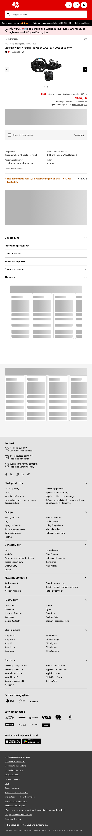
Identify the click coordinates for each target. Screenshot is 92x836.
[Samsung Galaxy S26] (14, 669)
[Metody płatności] (53, 517)
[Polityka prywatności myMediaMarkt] (18, 815)
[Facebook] (7, 474)
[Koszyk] (84, 5)
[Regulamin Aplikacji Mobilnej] (15, 766)
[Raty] (6, 521)
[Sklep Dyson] (51, 643)
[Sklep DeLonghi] (52, 639)
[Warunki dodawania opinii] (15, 806)
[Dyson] (48, 609)
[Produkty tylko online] (14, 591)
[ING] (22, 724)
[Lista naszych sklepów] (55, 558)
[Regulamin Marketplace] (14, 770)
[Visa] (46, 717)
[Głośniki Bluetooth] (12, 621)
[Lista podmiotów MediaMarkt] (16, 801)
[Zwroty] (8, 492)
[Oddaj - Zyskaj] (52, 521)
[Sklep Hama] (10, 647)
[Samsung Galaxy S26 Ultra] (16, 665)
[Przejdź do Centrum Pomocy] (22, 466)
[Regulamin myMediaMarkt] (15, 761)
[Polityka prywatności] (12, 779)
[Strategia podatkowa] (14, 562)
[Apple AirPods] (52, 617)
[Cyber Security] (11, 565)
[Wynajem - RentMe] (13, 525)
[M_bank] (10, 724)
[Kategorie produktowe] (55, 533)
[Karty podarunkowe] (13, 533)
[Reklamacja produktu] (55, 488)
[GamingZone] (51, 681)
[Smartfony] (50, 613)
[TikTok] (29, 474)
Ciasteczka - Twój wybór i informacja (27, 825)
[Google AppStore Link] (31, 741)
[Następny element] (85, 69)
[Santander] (46, 725)
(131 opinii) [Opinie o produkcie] (16, 52)
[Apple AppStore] (13, 741)
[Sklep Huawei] (52, 647)
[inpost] (22, 701)
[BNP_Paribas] (34, 717)
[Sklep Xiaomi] (51, 635)
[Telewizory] (9, 609)
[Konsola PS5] (10, 605)
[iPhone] (49, 605)
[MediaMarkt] (35, 5)
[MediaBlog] (9, 554)
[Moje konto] (68, 5)
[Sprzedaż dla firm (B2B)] (14, 496)
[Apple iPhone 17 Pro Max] (56, 669)
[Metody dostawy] (12, 517)
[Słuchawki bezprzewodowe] (57, 621)
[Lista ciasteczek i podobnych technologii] (20, 797)
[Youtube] (13, 474)
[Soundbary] (9, 617)
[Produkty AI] (10, 685)
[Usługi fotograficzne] (54, 525)
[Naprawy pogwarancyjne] (15, 529)
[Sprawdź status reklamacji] (57, 492)
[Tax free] (8, 536)
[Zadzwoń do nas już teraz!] (21, 450)
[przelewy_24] (10, 717)
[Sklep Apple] (10, 635)
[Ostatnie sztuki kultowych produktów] (62, 587)
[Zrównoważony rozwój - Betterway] (19, 558)
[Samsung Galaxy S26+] (55, 665)
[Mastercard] (58, 717)
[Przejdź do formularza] (19, 458)
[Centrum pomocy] (12, 488)
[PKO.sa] (34, 724)
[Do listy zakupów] (76, 5)
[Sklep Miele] (9, 651)
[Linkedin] (24, 474)
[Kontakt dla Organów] (13, 819)
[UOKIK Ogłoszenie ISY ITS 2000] (16, 792)
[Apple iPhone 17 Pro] (13, 673)
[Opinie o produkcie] (7, 51)
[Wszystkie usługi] (53, 529)
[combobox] (48, 14)
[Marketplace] (51, 565)
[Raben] (34, 701)
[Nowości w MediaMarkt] (14, 681)
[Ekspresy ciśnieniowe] (14, 613)
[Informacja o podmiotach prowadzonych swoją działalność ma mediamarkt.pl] (66, 501)
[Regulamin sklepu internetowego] (60, 496)
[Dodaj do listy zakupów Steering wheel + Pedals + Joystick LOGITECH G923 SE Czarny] (85, 39)
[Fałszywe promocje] (12, 775)
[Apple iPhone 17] (11, 677)
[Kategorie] (7, 5)
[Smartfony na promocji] (55, 583)
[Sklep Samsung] (52, 651)
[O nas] (7, 550)
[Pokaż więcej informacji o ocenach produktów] (23, 52)
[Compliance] (51, 562)
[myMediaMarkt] (52, 550)
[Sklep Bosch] (10, 639)
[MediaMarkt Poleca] (54, 677)
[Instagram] (18, 474)
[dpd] (10, 701)
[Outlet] (7, 587)
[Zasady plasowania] (12, 788)
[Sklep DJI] (8, 643)
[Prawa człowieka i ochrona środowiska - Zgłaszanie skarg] (25, 501)
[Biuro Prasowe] (52, 554)
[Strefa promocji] (11, 583)
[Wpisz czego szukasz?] (8, 14)
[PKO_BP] (70, 717)
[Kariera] (8, 569)
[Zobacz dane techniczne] (14, 168)
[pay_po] (22, 717)
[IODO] (7, 784)
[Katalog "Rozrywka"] (54, 591)
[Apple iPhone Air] (53, 673)
